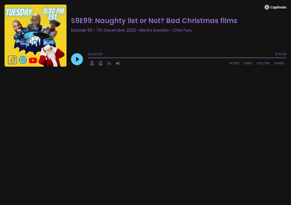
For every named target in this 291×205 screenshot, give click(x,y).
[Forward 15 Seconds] (100, 63)
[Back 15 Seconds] (92, 63)
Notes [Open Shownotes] (234, 63)
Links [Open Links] (248, 63)
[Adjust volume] (118, 63)
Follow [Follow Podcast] (263, 63)
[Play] (77, 59)
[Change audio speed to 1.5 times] (109, 63)
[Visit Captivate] (275, 8)
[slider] (89, 58)
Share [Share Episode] (279, 63)
